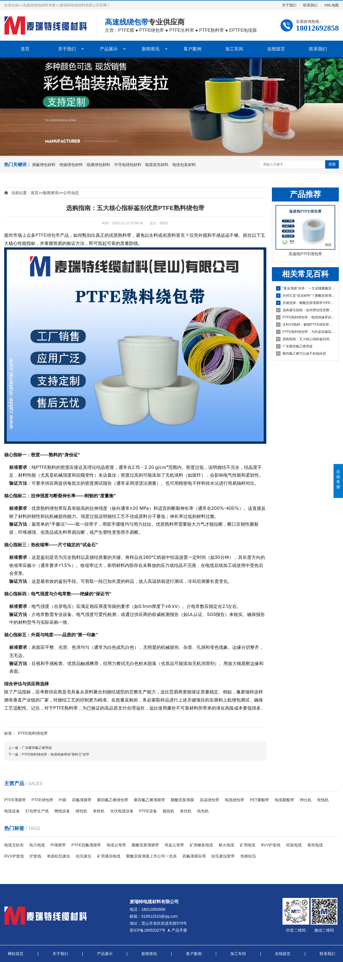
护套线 (35, 856)
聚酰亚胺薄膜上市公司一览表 (151, 856)
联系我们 (310, 5)
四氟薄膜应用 (194, 856)
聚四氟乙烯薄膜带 (149, 800)
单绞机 (99, 811)
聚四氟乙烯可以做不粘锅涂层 (301, 353)
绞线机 (323, 800)
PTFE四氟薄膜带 (86, 845)
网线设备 (62, 811)
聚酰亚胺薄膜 (182, 800)
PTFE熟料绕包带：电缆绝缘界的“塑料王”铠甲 (305, 317)
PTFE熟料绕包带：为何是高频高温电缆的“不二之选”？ (305, 332)
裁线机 (168, 811)
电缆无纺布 (14, 845)
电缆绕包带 (234, 800)
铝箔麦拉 (83, 856)
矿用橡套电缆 (201, 845)
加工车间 (234, 49)
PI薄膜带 (58, 845)
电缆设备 (12, 811)
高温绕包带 (209, 800)
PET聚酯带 (259, 800)
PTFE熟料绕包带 (33, 733)
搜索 (332, 164)
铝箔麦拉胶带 (223, 856)
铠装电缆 (294, 845)
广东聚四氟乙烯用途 (294, 346)
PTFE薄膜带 (15, 800)
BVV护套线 (271, 845)
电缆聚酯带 (284, 800)
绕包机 (81, 811)
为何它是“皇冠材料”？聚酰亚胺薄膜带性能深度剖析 (305, 295)
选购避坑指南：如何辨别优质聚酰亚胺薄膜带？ (305, 310)
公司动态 (71, 193)
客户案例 (192, 49)
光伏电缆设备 (122, 811)
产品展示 (109, 49)
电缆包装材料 (184, 164)
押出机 (305, 800)
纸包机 (203, 811)
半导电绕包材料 (127, 164)
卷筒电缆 (315, 845)
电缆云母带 (116, 845)
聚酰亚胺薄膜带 (145, 845)
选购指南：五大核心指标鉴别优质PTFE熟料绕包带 (305, 339)
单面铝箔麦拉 (58, 856)
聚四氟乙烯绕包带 (112, 800)
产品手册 (176, 930)
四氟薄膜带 (81, 800)
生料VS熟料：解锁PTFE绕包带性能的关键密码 (305, 324)
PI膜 (62, 800)
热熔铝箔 (248, 856)
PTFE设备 (148, 811)
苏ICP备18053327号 (147, 930)
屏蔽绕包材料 (43, 164)
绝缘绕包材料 (71, 164)
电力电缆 (37, 845)
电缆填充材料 (156, 164)
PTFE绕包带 (47, 235)
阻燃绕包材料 (98, 164)
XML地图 (331, 5)
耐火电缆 (226, 845)
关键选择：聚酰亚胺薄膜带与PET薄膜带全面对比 (305, 303)
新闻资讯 (151, 49)
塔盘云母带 (174, 845)
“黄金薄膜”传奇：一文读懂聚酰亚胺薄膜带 (305, 288)
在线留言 (276, 49)
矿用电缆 (247, 845)
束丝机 (186, 811)
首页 (25, 49)
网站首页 (15, 953)
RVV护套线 (14, 856)
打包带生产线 (37, 811)
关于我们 (289, 5)
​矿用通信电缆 (108, 856)
